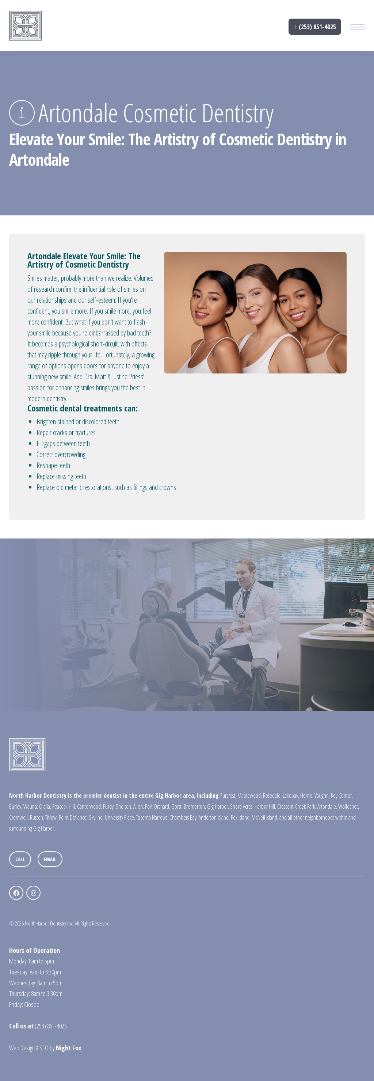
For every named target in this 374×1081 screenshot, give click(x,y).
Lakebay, (291, 795)
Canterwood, (89, 806)
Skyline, (96, 817)
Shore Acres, (241, 806)
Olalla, (45, 806)
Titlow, (51, 817)
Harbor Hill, (265, 806)
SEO (44, 1047)
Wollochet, (348, 806)
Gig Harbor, (218, 806)
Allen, (138, 806)
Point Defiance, (73, 817)
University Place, (120, 817)
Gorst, (177, 806)
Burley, (15, 806)
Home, (306, 795)
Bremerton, (195, 806)
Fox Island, (241, 817)
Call (20, 859)
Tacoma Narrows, (152, 817)
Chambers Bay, (183, 817)
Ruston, (37, 817)
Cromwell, (19, 817)
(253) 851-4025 (315, 26)
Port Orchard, (157, 806)
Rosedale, (272, 795)
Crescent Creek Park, (296, 806)
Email (50, 859)
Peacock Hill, (64, 806)
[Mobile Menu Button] (357, 28)
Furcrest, (228, 795)
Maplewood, (249, 795)
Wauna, (30, 806)
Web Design (22, 1047)
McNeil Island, (265, 817)
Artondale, (327, 806)
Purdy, (109, 806)
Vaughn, (322, 795)
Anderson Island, (214, 817)
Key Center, (342, 795)
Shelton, (124, 806)
